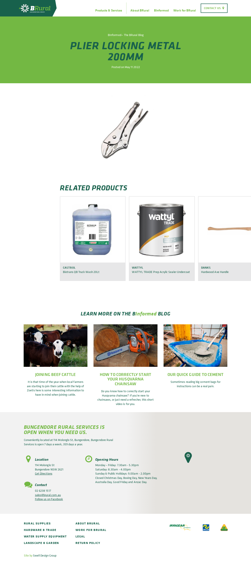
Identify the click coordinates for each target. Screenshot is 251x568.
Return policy (87, 543)
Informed (146, 313)
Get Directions (43, 473)
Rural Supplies (37, 523)
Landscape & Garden (41, 543)
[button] (188, 457)
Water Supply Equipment (45, 536)
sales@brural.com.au (48, 495)
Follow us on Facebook (49, 499)
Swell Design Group (44, 555)
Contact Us (212, 8)
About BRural (139, 10)
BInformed (161, 10)
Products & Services (108, 10)
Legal (80, 536)
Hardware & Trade (40, 530)
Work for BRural (184, 10)
